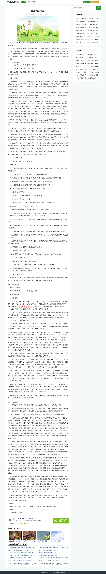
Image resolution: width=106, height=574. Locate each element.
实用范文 (34, 2)
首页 (29, 2)
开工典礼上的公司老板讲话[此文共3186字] (20, 552)
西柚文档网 (51, 572)
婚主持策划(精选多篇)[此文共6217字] (19, 550)
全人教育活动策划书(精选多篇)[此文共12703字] (22, 555)
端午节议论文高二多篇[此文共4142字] (19, 560)
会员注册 (95, 2)
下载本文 (47, 14)
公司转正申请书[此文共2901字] (48, 552)
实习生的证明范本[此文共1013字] (48, 550)
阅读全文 (42, 14)
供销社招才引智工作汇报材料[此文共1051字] (52, 560)
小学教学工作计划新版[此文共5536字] (19, 557)
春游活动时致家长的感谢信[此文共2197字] (57, 564)
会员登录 (87, 2)
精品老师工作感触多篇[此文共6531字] (50, 555)
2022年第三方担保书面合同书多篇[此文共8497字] (53, 557)
